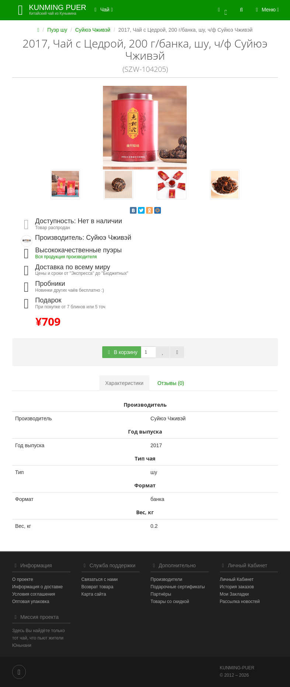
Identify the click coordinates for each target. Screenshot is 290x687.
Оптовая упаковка (30, 601)
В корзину (122, 352)
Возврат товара (98, 586)
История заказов (237, 586)
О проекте (22, 579)
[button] (222, 10)
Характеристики (124, 383)
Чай (102, 10)
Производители (166, 579)
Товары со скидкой (170, 601)
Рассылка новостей (240, 601)
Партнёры (161, 594)
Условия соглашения (33, 594)
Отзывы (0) (171, 383)
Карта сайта (94, 594)
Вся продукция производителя (66, 256)
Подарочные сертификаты (178, 586)
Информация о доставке (37, 586)
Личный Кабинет (237, 579)
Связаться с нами (100, 579)
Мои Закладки (234, 594)
